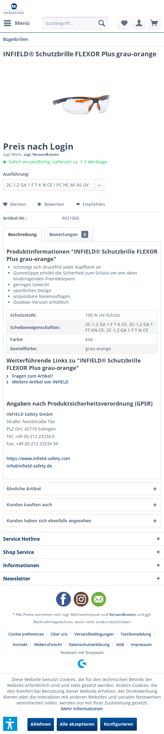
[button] (10, 724)
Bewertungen (68, 234)
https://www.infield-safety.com (38, 458)
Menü (17, 22)
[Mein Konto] (139, 23)
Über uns (59, 634)
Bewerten (51, 204)
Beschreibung (22, 234)
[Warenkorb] (154, 23)
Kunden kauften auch (29, 504)
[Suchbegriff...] (75, 23)
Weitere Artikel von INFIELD (37, 382)
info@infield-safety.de (29, 466)
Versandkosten (122, 614)
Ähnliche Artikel (23, 488)
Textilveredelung (136, 634)
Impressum (141, 644)
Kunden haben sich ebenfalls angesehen (48, 520)
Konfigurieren (118, 724)
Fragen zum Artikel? (29, 376)
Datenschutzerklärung (89, 644)
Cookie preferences (26, 634)
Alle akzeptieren (77, 724)
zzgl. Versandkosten (41, 154)
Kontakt (20, 644)
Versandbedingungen (94, 634)
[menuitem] (16, 23)
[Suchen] (101, 23)
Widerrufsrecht (48, 644)
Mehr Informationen (82, 709)
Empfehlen (90, 204)
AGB (120, 644)
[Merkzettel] (124, 23)
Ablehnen (41, 724)
